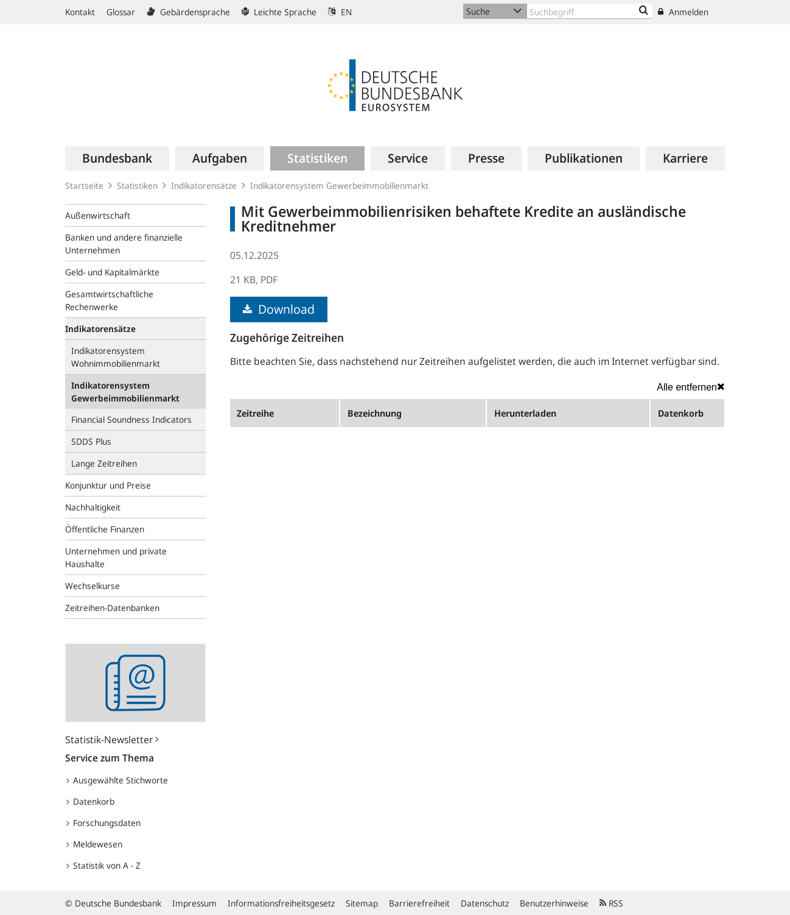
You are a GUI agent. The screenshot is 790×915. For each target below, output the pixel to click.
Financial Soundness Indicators (131, 419)
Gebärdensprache (188, 12)
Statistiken (137, 185)
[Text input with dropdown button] (589, 11)
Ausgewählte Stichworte (117, 780)
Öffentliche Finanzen (104, 529)
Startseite (84, 185)
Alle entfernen (691, 386)
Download (279, 309)
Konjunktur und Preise (108, 485)
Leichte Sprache (279, 12)
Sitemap (362, 903)
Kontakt (80, 12)
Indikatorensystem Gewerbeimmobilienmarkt (339, 185)
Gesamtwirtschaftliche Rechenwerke (109, 300)
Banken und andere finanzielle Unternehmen (124, 243)
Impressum (194, 903)
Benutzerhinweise (554, 903)
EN (340, 12)
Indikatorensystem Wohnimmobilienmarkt (115, 357)
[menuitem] (117, 158)
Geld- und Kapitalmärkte (112, 272)
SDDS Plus (91, 441)
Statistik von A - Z (103, 865)
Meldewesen (94, 844)
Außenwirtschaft (97, 215)
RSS (611, 903)
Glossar (121, 12)
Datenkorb (90, 801)
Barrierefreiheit (419, 903)
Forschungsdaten (103, 822)
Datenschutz (485, 903)
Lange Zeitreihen (104, 463)
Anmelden (683, 12)
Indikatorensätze (204, 185)
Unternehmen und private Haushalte (116, 557)
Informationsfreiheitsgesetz (281, 903)
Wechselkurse (92, 586)
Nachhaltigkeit (93, 507)
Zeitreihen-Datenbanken (112, 607)
